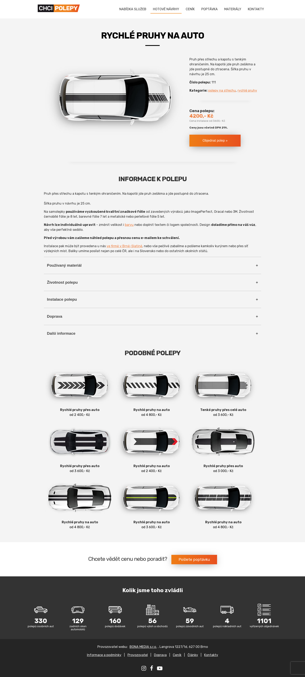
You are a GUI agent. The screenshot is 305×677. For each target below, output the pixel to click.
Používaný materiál (64, 265)
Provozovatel (137, 655)
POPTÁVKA (209, 9)
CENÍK (190, 9)
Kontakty (211, 655)
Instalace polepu (62, 299)
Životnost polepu (62, 282)
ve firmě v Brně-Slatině (124, 246)
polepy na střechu (222, 90)
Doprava (54, 316)
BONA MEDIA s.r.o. (143, 647)
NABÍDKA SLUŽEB (132, 9)
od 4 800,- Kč (151, 391)
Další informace (61, 333)
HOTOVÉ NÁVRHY (166, 9)
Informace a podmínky (104, 655)
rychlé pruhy (247, 90)
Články (193, 655)
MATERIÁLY (232, 9)
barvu (129, 225)
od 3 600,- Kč (223, 391)
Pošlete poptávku (194, 559)
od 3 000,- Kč (223, 447)
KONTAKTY (256, 9)
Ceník (177, 655)
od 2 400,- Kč (80, 391)
